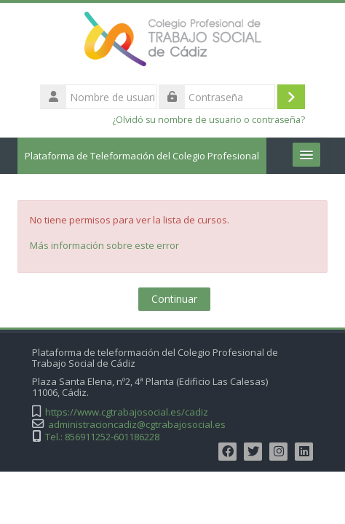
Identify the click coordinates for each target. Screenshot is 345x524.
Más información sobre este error (104, 245)
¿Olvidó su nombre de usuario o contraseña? (208, 120)
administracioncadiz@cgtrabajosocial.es (137, 424)
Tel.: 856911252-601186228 (102, 437)
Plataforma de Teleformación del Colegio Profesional (142, 155)
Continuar (174, 299)
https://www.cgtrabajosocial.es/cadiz (126, 412)
